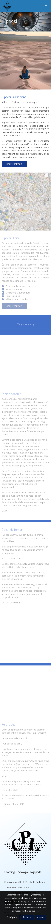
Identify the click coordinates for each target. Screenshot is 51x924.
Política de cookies (30, 911)
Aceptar (40, 917)
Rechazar (27, 917)
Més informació (14, 164)
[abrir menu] (46, 6)
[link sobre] (25, 844)
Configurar (12, 917)
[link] (7, 6)
